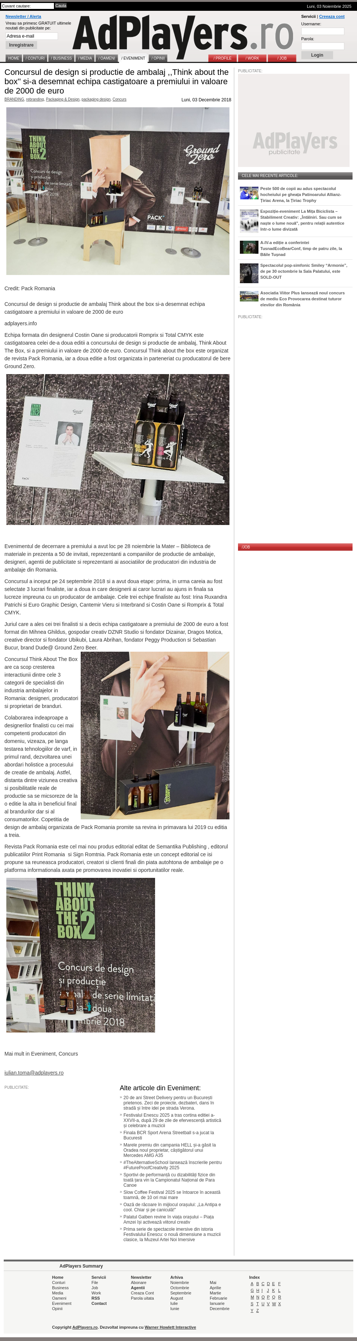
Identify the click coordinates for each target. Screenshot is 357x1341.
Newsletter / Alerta (23, 16)
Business (60, 1287)
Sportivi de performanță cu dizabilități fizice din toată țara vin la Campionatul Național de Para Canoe (169, 1180)
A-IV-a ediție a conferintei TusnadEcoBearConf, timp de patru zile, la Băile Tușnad (301, 248)
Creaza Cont (142, 1293)
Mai (213, 1282)
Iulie (174, 1303)
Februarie (218, 1298)
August (176, 1298)
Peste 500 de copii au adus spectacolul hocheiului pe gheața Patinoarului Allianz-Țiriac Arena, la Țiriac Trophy (300, 194)
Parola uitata (142, 1298)
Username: (311, 24)
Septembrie (180, 1293)
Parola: (307, 39)
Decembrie (219, 1308)
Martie (215, 1293)
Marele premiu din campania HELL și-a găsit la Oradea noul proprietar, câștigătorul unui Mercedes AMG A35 (169, 1150)
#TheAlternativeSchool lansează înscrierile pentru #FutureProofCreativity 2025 (172, 1165)
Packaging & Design (63, 99)
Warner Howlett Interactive (170, 1327)
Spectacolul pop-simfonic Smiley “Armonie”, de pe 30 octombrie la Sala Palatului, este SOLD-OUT (303, 271)
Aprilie (215, 1287)
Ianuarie (217, 1303)
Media (57, 1293)
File (94, 1282)
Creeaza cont (331, 16)
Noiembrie (179, 1282)
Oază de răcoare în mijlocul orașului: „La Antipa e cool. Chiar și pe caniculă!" (172, 1207)
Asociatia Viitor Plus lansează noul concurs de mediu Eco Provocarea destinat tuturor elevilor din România (302, 299)
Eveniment (61, 1303)
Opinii (57, 1308)
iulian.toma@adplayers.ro (34, 1073)
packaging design (95, 99)
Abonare (139, 1282)
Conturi (58, 1282)
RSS (95, 1298)
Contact (99, 1303)
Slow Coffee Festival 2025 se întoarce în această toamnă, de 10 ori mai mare (172, 1195)
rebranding (35, 99)
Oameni (59, 1298)
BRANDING (14, 99)
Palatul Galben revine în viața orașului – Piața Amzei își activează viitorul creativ (168, 1219)
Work (96, 1293)
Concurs (119, 99)
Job (94, 1287)
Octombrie (179, 1287)
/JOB (246, 547)
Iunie (174, 1308)
